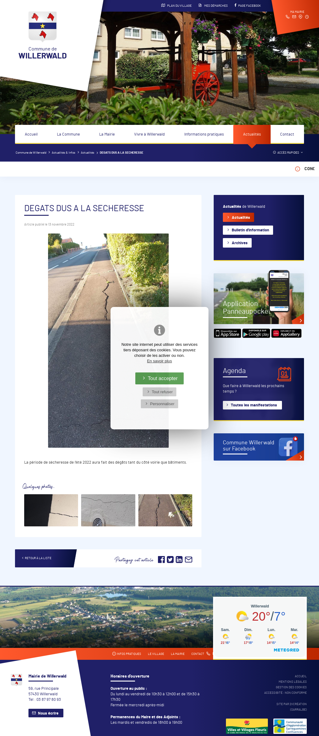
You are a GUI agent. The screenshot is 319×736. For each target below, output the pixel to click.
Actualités (252, 134)
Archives (240, 243)
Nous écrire (48, 713)
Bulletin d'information (250, 230)
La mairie (178, 654)
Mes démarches (213, 5)
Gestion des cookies (291, 687)
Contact (287, 134)
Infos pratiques (126, 654)
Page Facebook (248, 5)
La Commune (68, 134)
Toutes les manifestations (254, 405)
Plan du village (176, 5)
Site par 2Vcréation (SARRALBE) (291, 707)
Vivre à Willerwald (149, 134)
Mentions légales (293, 681)
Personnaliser (162, 404)
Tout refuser (162, 392)
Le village (156, 654)
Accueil (31, 134)
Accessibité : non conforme (285, 692)
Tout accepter (163, 378)
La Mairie (107, 134)
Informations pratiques (204, 134)
